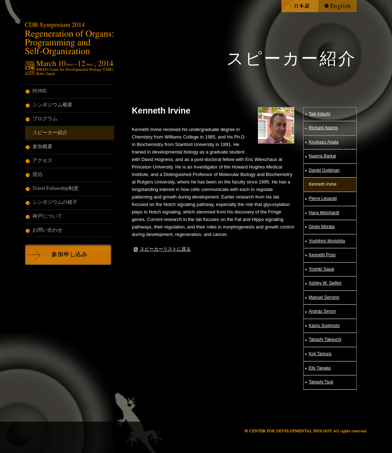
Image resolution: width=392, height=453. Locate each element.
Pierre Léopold (323, 198)
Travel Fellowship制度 (55, 188)
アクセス (42, 160)
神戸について (47, 216)
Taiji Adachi (319, 113)
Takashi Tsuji (321, 381)
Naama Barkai (322, 155)
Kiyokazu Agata (323, 142)
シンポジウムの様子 (54, 202)
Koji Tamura (320, 353)
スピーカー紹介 (49, 132)
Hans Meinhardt (324, 212)
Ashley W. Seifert (325, 283)
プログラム (44, 118)
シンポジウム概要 (52, 104)
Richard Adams (323, 127)
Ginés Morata (322, 226)
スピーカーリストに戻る (165, 249)
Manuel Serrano (324, 297)
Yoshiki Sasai (321, 269)
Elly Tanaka (320, 368)
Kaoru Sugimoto (324, 325)
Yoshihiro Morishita (327, 240)
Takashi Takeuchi (325, 339)
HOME (39, 91)
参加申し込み (69, 254)
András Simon (322, 311)
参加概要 (42, 146)
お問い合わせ (47, 230)
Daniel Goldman (324, 170)
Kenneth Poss (322, 254)
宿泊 (37, 174)
